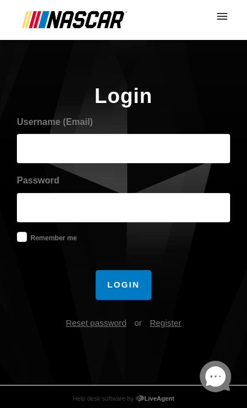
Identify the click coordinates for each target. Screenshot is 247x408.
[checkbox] (22, 237)
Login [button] (123, 284)
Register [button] (165, 323)
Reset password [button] (96, 323)
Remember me (53, 238)
